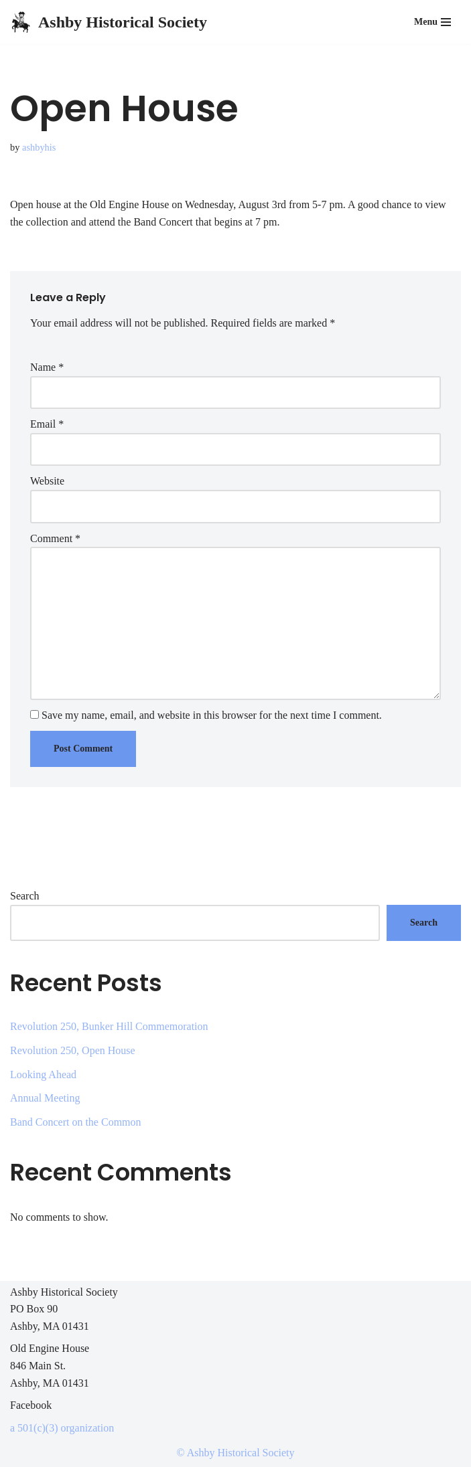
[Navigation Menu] (432, 22)
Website (47, 481)
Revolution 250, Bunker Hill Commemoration (109, 1026)
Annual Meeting (45, 1098)
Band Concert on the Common (75, 1122)
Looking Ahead (43, 1074)
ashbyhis (39, 147)
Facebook (31, 1405)
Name (47, 367)
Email (47, 424)
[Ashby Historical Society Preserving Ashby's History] (108, 22)
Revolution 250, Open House (72, 1050)
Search (25, 895)
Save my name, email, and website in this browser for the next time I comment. (212, 715)
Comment (55, 538)
